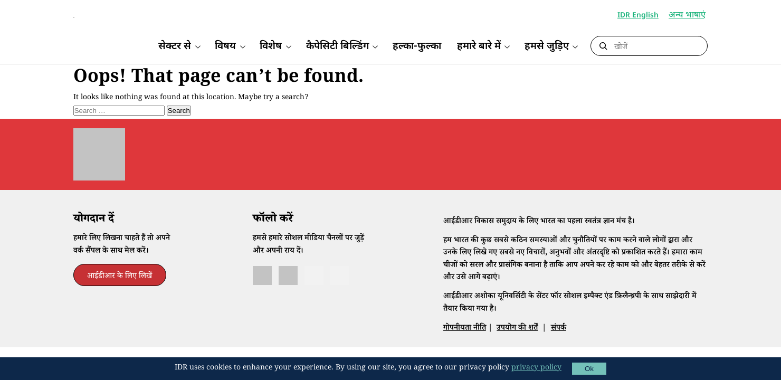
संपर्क (558, 345)
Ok (589, 369)
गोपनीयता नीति (464, 345)
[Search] (658, 46)
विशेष (271, 46)
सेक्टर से (174, 46)
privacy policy (536, 368)
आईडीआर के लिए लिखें (119, 293)
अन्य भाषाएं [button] (688, 16)
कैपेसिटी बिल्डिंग (337, 46)
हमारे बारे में (479, 46)
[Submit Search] (603, 46)
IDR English (638, 16)
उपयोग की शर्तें (517, 345)
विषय (225, 46)
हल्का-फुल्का (417, 46)
